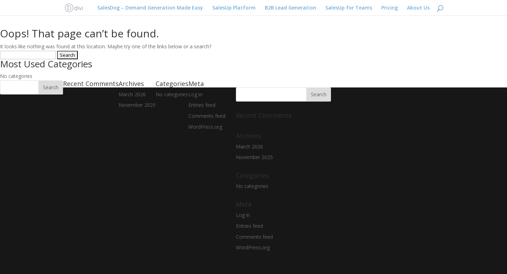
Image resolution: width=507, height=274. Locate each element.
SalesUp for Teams (348, 8)
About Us (418, 8)
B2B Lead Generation (290, 8)
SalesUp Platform (234, 8)
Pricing (389, 8)
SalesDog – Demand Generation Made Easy (150, 8)
